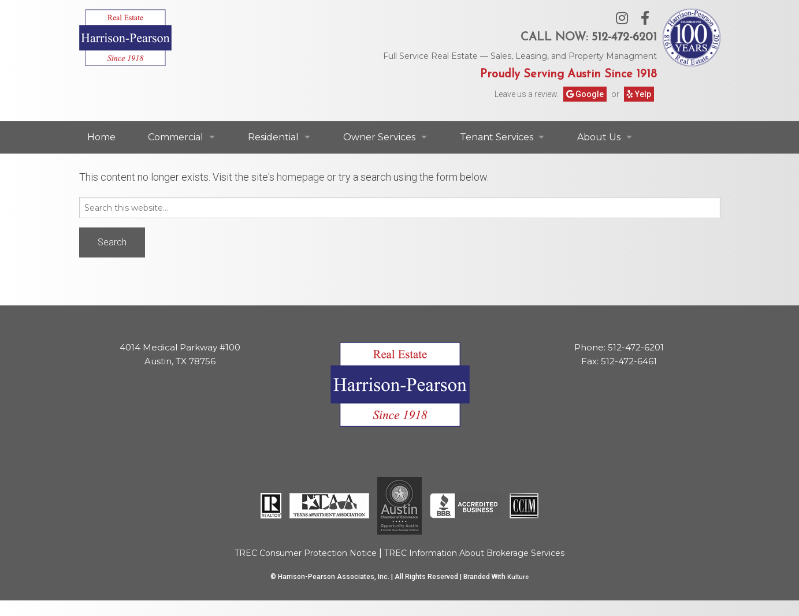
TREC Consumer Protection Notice (306, 553)
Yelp (639, 94)
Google (585, 94)
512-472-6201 (624, 37)
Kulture (518, 577)
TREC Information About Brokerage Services (474, 553)
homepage (301, 177)
